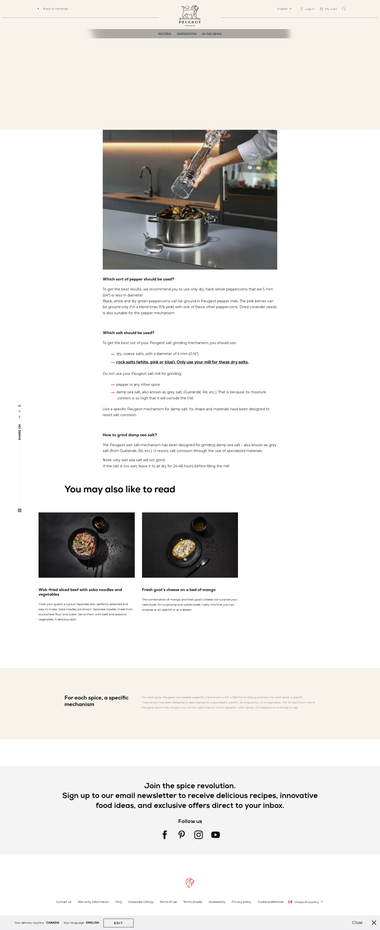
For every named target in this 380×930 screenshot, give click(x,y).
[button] (284, 8)
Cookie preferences (271, 902)
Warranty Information (93, 902)
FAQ (118, 902)
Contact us (63, 902)
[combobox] (345, 9)
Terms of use (168, 902)
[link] (307, 9)
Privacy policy (241, 902)
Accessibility (217, 902)
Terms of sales (192, 902)
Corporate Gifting (140, 902)
